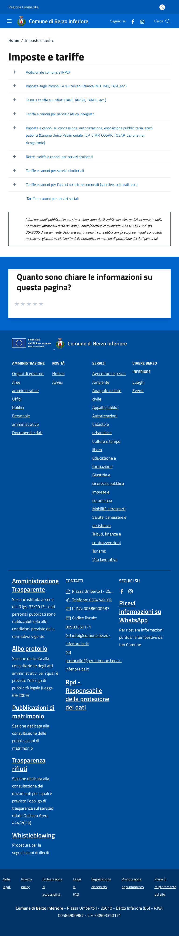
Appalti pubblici (105, 407)
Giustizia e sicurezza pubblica (108, 479)
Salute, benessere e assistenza (109, 521)
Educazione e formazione (104, 462)
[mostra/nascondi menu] (9, 21)
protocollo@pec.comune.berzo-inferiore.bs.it (89, 661)
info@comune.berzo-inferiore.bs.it (87, 639)
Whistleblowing (33, 835)
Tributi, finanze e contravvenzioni (106, 538)
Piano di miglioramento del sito (165, 886)
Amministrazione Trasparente (35, 585)
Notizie (58, 373)
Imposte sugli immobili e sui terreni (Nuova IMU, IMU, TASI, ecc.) (76, 86)
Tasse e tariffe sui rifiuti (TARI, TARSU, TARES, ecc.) (66, 100)
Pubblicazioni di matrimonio (33, 711)
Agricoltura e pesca (109, 373)
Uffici (16, 399)
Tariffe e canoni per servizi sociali (53, 198)
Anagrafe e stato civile (106, 394)
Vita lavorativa (104, 559)
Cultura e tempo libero (106, 445)
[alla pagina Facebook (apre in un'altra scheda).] (131, 21)
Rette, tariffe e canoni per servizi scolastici (59, 157)
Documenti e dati (27, 432)
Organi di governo (28, 373)
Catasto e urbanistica (102, 428)
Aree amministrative (25, 386)
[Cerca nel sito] (168, 21)
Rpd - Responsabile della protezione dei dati (87, 694)
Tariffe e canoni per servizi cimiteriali (55, 170)
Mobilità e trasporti (108, 509)
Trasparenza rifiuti (28, 764)
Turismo (99, 551)
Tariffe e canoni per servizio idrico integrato (60, 114)
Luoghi (138, 382)
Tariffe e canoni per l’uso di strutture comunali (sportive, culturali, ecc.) (82, 184)
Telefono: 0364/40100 (88, 600)
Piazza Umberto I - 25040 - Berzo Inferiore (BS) (89, 590)
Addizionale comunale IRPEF (48, 72)
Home (13, 40)
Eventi (138, 390)
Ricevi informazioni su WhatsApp (140, 611)
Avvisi (57, 382)
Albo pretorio (29, 648)
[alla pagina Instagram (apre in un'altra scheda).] (140, 21)
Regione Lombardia (23, 7)
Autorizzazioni (104, 416)
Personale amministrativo (25, 420)
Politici (18, 407)
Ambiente (100, 382)
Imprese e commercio (102, 496)
